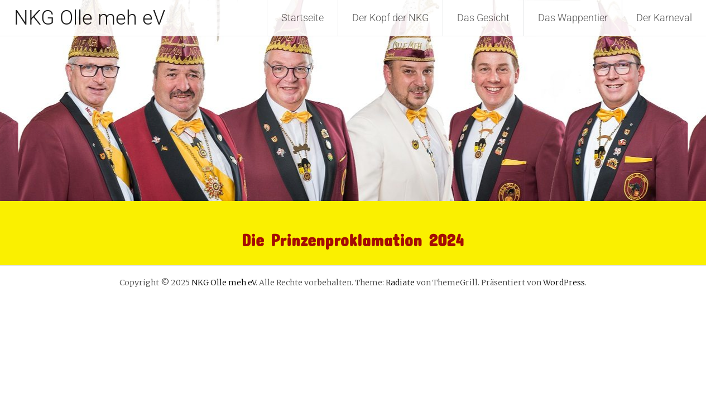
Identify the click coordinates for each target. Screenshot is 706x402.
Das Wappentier (573, 17)
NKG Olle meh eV (89, 18)
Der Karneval (664, 17)
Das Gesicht (483, 17)
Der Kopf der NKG (390, 17)
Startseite (302, 17)
